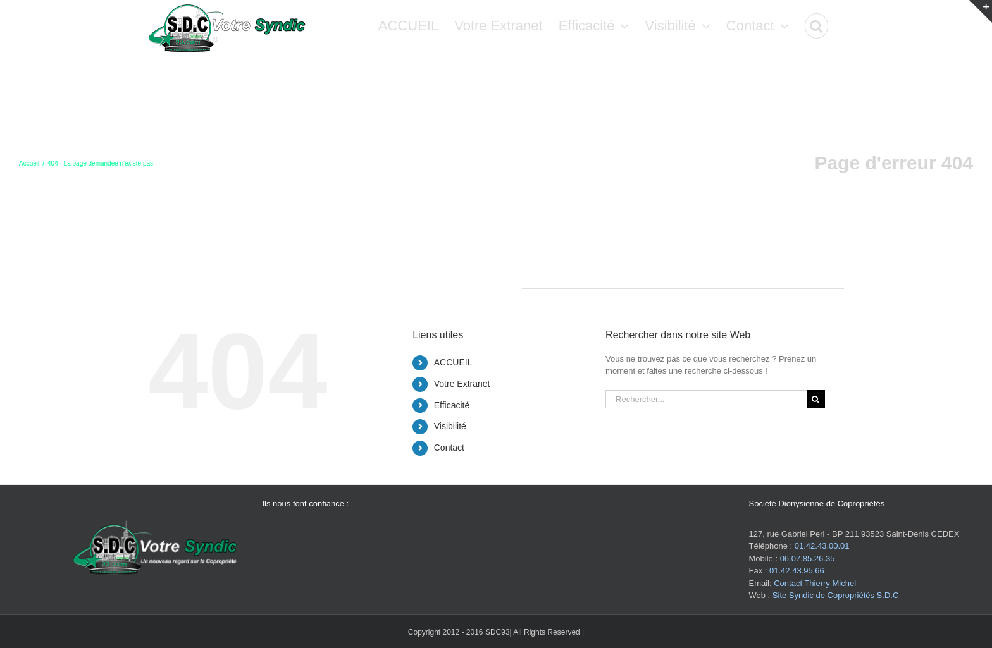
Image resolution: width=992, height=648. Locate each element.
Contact (449, 448)
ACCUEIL (453, 362)
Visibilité (450, 426)
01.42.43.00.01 (822, 546)
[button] (816, 25)
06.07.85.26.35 (807, 558)
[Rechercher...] (706, 399)
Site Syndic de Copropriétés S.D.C (835, 595)
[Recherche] (816, 399)
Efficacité (452, 405)
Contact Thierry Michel (815, 583)
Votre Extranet (462, 384)
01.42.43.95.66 (796, 570)
